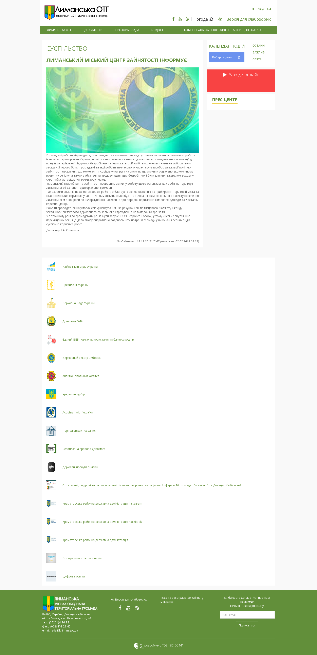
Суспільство (66, 48)
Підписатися (247, 625)
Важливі (259, 52)
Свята (257, 59)
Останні (259, 45)
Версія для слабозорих (129, 599)
